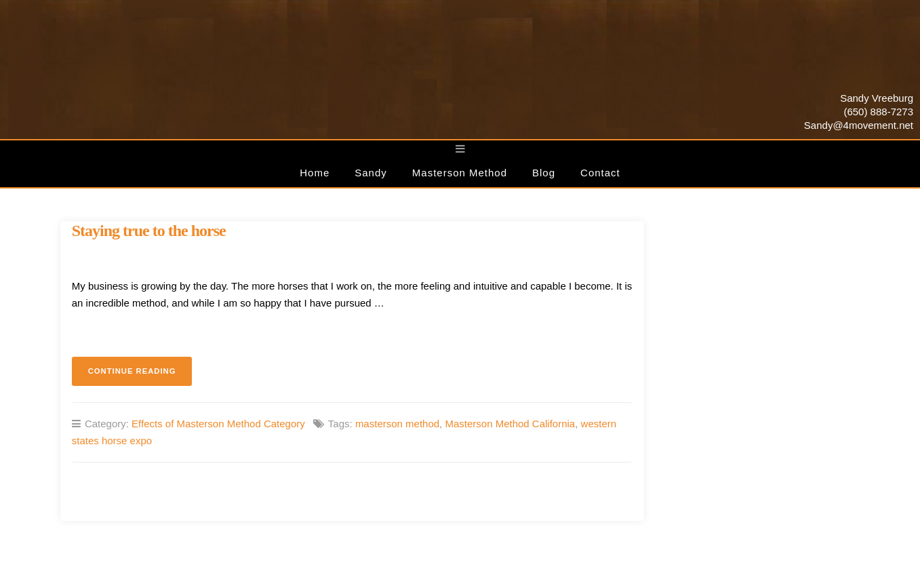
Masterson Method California (510, 423)
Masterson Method (459, 172)
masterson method (397, 423)
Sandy (371, 172)
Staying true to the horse (149, 230)
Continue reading (140, 375)
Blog (543, 172)
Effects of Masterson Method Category (218, 423)
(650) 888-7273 (878, 111)
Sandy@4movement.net (858, 125)
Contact (600, 172)
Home (314, 172)
